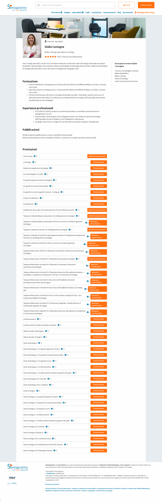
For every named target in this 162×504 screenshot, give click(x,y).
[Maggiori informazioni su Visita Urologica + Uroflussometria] (53, 415)
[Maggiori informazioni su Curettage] (35, 162)
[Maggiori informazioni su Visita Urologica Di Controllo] (48, 427)
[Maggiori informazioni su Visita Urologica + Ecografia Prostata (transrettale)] (65, 403)
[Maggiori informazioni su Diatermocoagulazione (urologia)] (52, 168)
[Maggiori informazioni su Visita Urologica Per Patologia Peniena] (56, 450)
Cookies (84, 491)
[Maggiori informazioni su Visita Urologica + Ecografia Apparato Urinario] (62, 397)
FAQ (119, 12)
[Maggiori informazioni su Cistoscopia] (36, 156)
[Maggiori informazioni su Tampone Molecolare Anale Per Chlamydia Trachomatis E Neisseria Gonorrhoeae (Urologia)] (88, 252)
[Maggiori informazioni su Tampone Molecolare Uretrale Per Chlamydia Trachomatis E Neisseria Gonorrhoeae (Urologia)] (89, 266)
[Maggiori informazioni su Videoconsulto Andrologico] (48, 331)
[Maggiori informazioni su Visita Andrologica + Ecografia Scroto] (55, 361)
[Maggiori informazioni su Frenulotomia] (37, 204)
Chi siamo (56, 12)
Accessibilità (92, 488)
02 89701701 (50, 473)
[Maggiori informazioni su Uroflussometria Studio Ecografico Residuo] (60, 325)
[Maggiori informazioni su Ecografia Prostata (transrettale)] (52, 186)
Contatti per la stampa (104, 491)
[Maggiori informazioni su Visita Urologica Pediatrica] (47, 433)
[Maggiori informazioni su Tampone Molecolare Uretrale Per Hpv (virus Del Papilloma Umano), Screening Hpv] (87, 289)
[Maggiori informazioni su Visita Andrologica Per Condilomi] (52, 385)
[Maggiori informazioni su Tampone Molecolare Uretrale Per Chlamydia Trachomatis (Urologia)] (78, 259)
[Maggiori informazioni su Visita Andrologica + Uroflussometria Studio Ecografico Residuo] (75, 373)
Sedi (87, 12)
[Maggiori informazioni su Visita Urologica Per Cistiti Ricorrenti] (55, 439)
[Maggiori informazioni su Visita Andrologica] (41, 343)
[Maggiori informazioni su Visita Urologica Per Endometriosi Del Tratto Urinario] (67, 445)
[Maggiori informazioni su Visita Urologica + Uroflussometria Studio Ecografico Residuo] (74, 421)
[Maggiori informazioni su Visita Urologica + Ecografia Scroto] (54, 409)
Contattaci (96, 12)
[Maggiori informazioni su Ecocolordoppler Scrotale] (47, 174)
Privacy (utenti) (51, 488)
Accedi (127, 5)
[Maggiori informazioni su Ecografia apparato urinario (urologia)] (56, 180)
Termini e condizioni (79, 488)
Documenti (128, 12)
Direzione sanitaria (52, 484)
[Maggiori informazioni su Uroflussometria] (40, 319)
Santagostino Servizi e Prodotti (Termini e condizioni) (117, 488)
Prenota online (146, 5)
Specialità (78, 12)
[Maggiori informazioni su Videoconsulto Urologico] (46, 337)
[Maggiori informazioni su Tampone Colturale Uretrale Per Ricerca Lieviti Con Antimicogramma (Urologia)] (86, 244)
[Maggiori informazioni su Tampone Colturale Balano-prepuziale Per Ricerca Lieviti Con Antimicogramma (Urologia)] (88, 223)
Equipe (67, 12)
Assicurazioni (109, 12)
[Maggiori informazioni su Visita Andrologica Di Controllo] (50, 379)
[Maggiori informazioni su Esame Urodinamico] (42, 198)
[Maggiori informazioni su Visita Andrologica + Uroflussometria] (55, 367)
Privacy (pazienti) (64, 488)
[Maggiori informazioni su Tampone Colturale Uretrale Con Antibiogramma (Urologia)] (71, 230)
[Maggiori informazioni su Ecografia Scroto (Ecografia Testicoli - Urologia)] (63, 192)
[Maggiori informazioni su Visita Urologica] (39, 391)
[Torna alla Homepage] (17, 7)
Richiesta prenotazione (97, 156)
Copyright (91, 491)
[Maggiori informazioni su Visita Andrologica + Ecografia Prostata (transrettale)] (67, 355)
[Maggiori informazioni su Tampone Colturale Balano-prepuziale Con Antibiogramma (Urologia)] (79, 216)
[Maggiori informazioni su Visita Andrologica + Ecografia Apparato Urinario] (64, 349)
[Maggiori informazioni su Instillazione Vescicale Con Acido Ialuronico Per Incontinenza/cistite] (78, 210)
